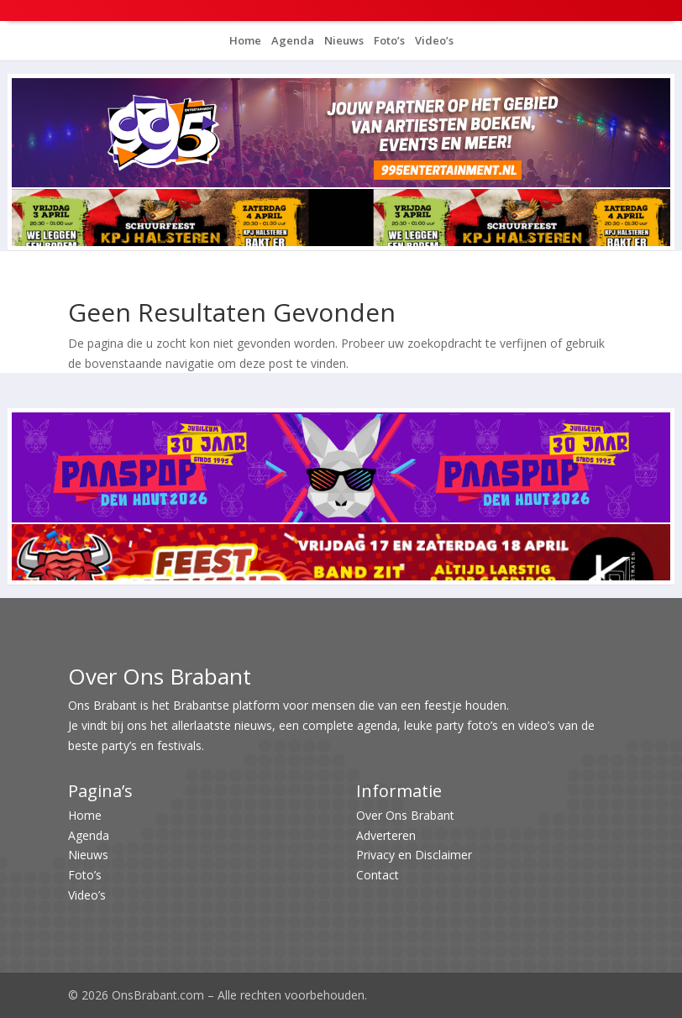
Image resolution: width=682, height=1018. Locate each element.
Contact (377, 875)
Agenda (291, 40)
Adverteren (386, 835)
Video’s (433, 40)
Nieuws (343, 40)
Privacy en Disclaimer (414, 855)
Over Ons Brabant (405, 815)
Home (245, 40)
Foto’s (388, 40)
